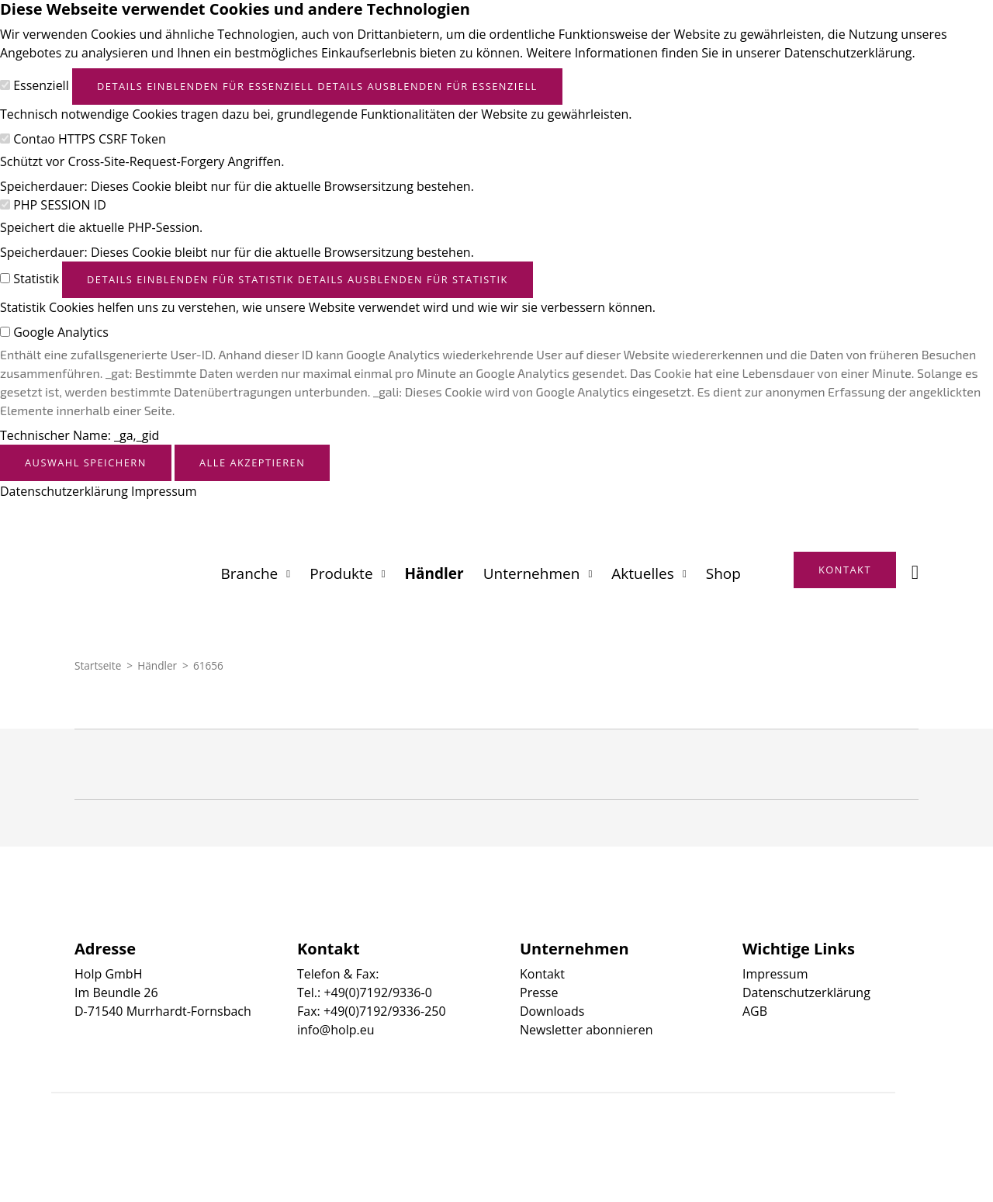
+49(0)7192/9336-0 (377, 992)
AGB (754, 1011)
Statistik (36, 278)
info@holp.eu (335, 1029)
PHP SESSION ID (59, 204)
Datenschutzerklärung (64, 491)
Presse (539, 992)
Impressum (163, 491)
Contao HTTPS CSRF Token (89, 138)
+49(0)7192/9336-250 (385, 1011)
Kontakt (542, 973)
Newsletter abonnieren (586, 1029)
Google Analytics (61, 332)
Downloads (552, 1011)
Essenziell (41, 85)
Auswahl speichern (86, 462)
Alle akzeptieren (252, 462)
